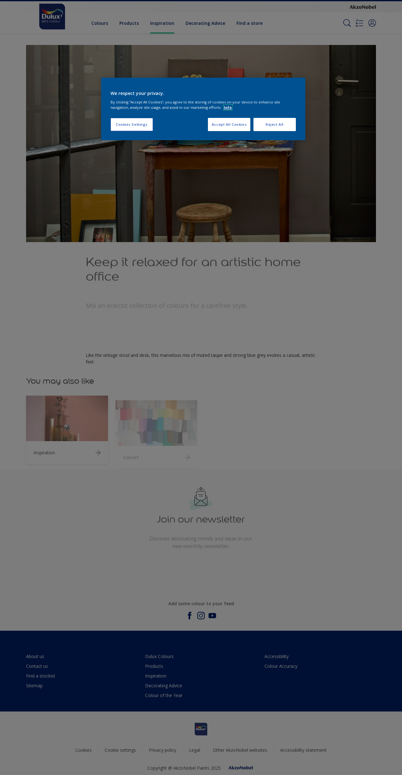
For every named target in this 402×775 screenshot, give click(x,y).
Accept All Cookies (229, 124)
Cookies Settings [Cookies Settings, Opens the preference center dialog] (132, 124)
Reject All (275, 124)
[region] (203, 109)
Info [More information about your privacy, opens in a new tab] (228, 107)
